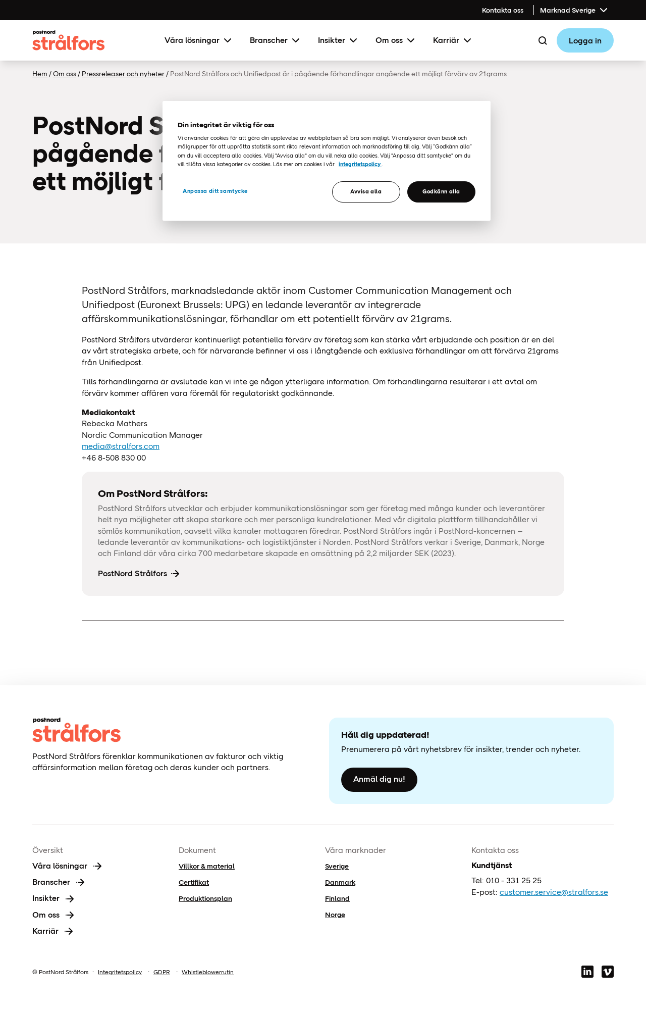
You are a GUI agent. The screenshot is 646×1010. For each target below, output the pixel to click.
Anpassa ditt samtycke (215, 190)
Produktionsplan (205, 898)
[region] (327, 161)
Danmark (340, 882)
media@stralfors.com (120, 446)
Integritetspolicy (120, 972)
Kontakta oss (502, 10)
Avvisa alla (366, 191)
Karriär (453, 40)
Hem (39, 74)
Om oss (396, 40)
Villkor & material (207, 866)
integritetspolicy (360, 164)
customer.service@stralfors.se (554, 892)
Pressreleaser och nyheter (123, 74)
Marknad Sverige (575, 10)
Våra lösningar (199, 40)
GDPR (161, 972)
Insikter (338, 40)
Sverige (337, 866)
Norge (335, 915)
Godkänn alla (441, 191)
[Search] (542, 40)
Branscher (276, 40)
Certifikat (194, 882)
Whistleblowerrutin (208, 972)
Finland (337, 898)
